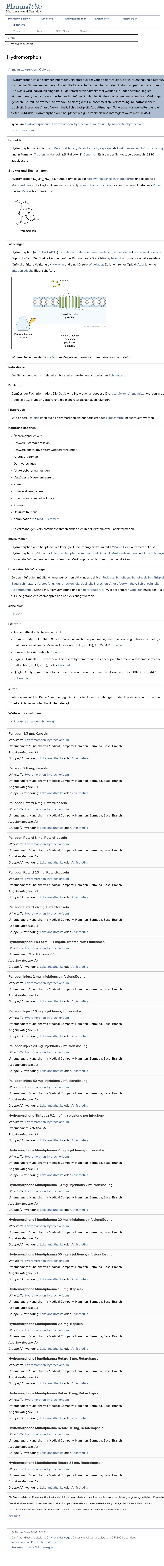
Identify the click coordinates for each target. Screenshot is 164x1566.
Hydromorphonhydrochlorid (126, 124)
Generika (89, 154)
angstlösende (117, 252)
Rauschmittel (115, 418)
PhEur (101, 124)
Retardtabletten (65, 148)
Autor (40, 31)
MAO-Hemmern (48, 519)
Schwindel (138, 577)
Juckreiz (108, 577)
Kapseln (105, 148)
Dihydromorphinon (24, 130)
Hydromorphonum (37, 124)
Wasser (25, 191)
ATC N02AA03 (44, 252)
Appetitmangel (21, 590)
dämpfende (98, 252)
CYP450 (115, 547)
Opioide (44, 69)
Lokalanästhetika (52, 758)
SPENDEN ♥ (62, 31)
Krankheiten (102, 18)
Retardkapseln (88, 148)
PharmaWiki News (19, 18)
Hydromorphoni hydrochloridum (74, 124)
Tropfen (39, 154)
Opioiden (136, 590)
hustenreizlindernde (147, 252)
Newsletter (86, 31)
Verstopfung (45, 584)
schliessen (14, 1515)
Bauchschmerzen (23, 584)
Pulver (157, 185)
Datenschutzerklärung (44, 1542)
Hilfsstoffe (19, 25)
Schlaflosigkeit (148, 584)
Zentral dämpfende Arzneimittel (75, 553)
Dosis (62, 394)
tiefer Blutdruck (94, 590)
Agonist (142, 264)
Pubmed (114, 645)
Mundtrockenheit (67, 584)
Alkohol (104, 553)
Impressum (18, 1542)
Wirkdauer (95, 264)
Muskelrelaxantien (124, 553)
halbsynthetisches (99, 179)
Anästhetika (79, 758)
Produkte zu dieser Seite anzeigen (32, 1547)
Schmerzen (116, 375)
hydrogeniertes (123, 179)
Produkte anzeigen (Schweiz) (34, 721)
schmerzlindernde (76, 252)
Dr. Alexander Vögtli (59, 1537)
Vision (16, 31)
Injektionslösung (128, 148)
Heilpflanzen (130, 18)
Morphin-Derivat (22, 185)
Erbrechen (101, 584)
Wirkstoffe (47, 18)
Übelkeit (86, 584)
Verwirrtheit (127, 584)
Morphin (58, 264)
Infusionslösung (152, 148)
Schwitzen (122, 577)
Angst (113, 584)
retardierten (119, 394)
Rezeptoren (110, 258)
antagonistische (22, 271)
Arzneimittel (136, 394)
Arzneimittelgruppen (74, 18)
